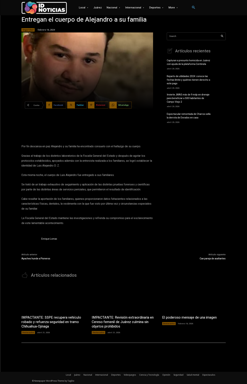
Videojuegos (130, 374)
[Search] (222, 36)
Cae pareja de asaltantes (213, 258)
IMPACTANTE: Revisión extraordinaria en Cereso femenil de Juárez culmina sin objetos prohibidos (123, 322)
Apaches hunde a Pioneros (35, 258)
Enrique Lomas (49, 239)
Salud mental (193, 374)
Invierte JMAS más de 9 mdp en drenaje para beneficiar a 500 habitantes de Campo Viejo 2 (188, 98)
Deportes (116, 374)
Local (68, 374)
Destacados (28, 332)
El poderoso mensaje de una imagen (190, 317)
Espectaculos (208, 374)
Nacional (87, 374)
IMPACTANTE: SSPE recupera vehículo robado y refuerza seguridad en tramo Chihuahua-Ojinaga (51, 322)
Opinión (166, 374)
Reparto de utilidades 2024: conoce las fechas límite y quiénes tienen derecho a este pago (188, 79)
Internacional (101, 374)
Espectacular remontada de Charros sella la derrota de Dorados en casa (188, 115)
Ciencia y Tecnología (149, 374)
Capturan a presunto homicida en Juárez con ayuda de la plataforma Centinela (188, 62)
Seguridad (28, 30)
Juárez (77, 374)
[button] (193, 7)
